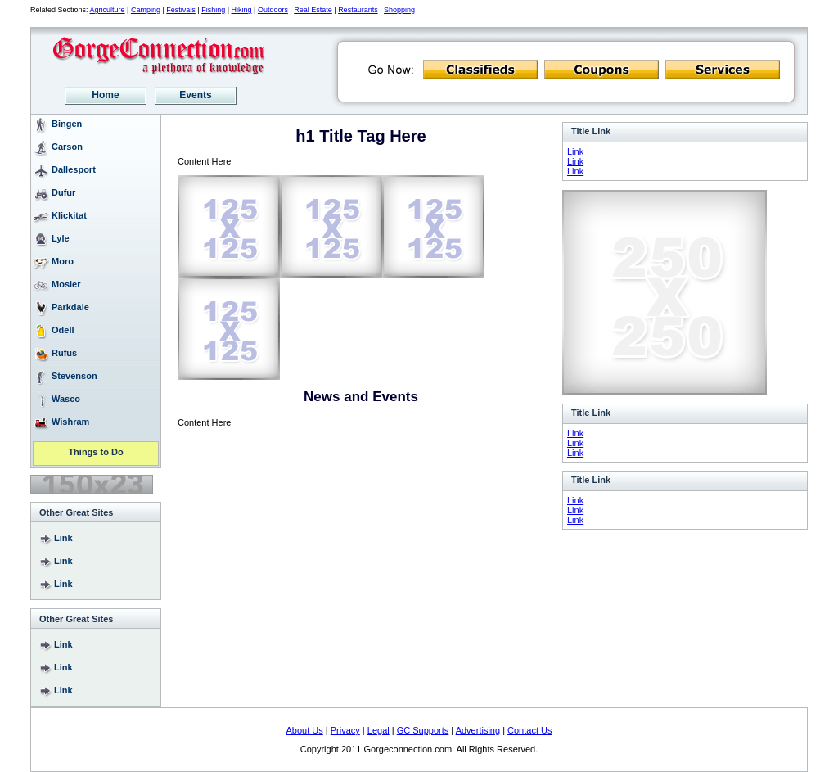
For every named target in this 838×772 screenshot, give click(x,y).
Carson (67, 146)
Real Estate (313, 10)
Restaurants (358, 10)
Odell (63, 330)
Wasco (66, 399)
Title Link (590, 131)
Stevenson (74, 376)
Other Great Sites (76, 512)
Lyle (61, 238)
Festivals (181, 10)
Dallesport (74, 169)
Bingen (67, 124)
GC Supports (423, 730)
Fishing (213, 10)
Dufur (63, 192)
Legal (378, 730)
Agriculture (107, 10)
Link (63, 538)
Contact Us (529, 730)
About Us (304, 730)
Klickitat (69, 215)
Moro (63, 261)
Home (105, 95)
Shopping (399, 10)
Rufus (64, 353)
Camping (145, 10)
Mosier (66, 284)
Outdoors (273, 10)
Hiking (242, 10)
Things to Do (95, 453)
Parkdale (70, 307)
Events (195, 95)
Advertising (478, 730)
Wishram (70, 422)
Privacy (345, 730)
